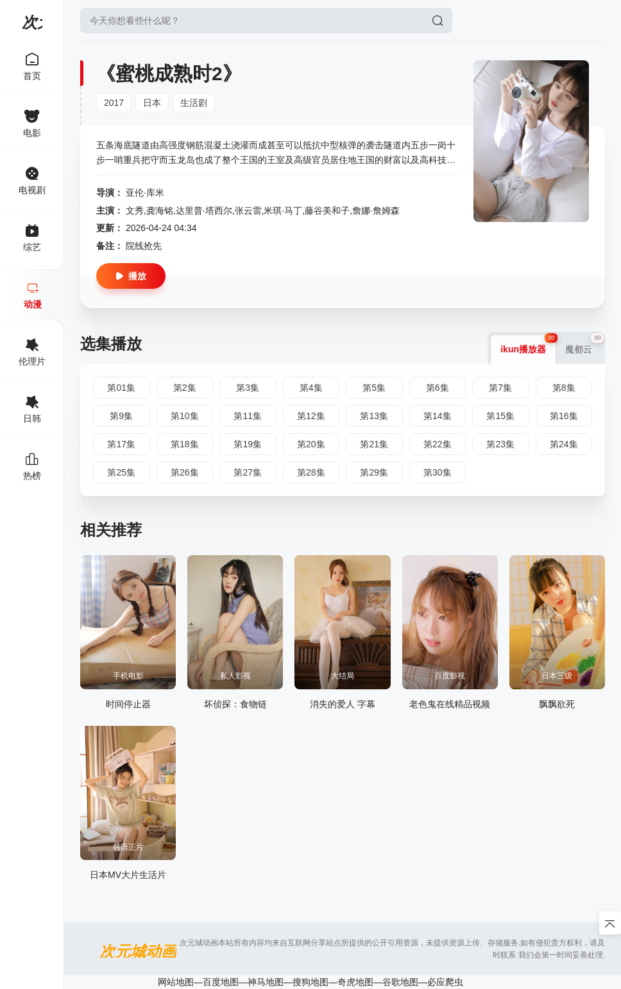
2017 (114, 103)
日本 (152, 103)
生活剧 (193, 103)
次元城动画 (32, 22)
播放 (130, 276)
